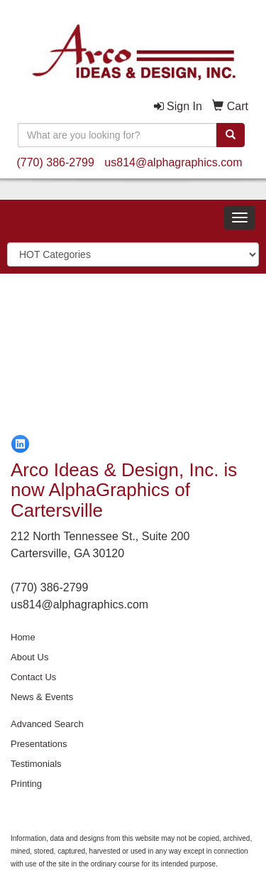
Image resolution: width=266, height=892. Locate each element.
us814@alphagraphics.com (173, 162)
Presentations (39, 743)
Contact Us (33, 677)
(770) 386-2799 (55, 162)
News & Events (42, 697)
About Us (29, 657)
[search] (230, 135)
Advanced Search (47, 724)
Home (23, 637)
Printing (26, 783)
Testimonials (36, 763)
